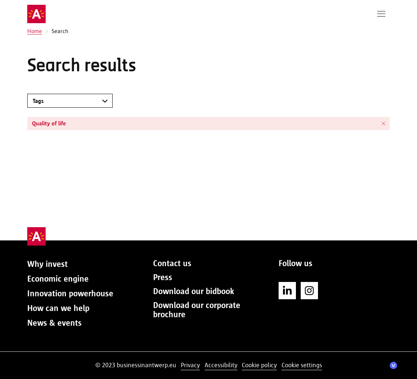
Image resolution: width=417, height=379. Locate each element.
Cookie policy (259, 365)
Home (34, 31)
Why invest (47, 264)
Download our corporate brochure (196, 309)
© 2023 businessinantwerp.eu (135, 365)
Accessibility (221, 365)
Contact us (172, 263)
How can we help (58, 308)
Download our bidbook (193, 291)
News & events (54, 323)
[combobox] (64, 100)
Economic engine (58, 278)
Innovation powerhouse (70, 293)
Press (162, 277)
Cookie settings (302, 365)
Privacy (190, 365)
